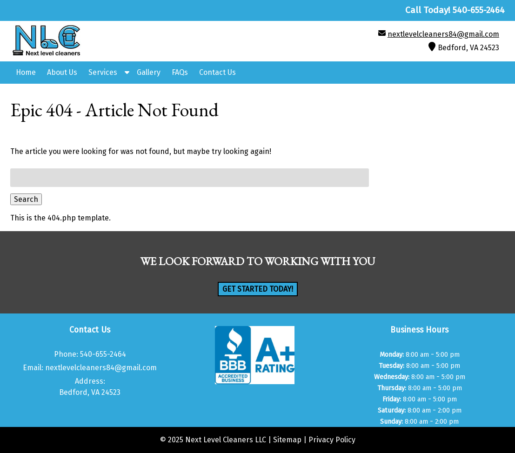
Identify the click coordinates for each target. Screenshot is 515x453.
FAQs (180, 72)
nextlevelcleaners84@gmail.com (443, 34)
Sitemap (287, 439)
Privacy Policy (331, 439)
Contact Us (217, 72)
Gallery (149, 72)
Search (26, 199)
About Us (62, 72)
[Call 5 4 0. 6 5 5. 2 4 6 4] (479, 10)
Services (102, 72)
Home (26, 72)
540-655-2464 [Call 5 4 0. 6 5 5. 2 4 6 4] (103, 354)
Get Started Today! (257, 289)
